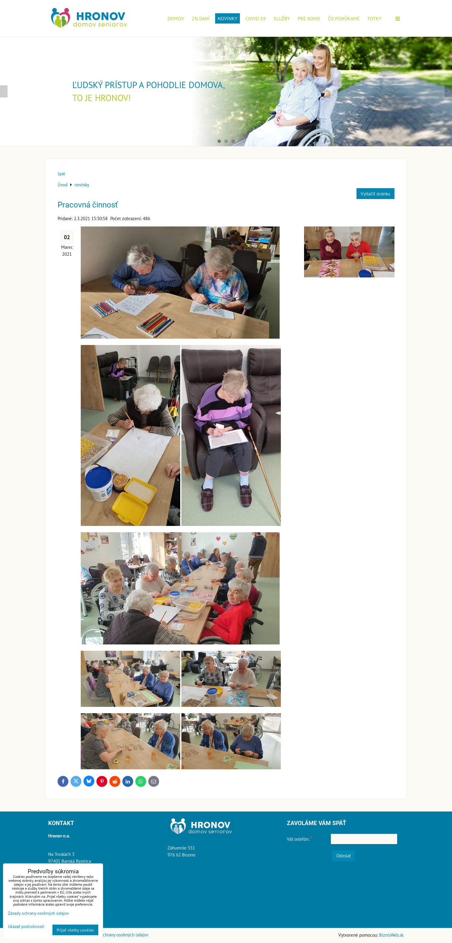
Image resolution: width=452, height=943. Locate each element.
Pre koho (309, 18)
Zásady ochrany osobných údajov (117, 935)
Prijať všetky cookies (75, 930)
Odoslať (343, 856)
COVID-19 (255, 18)
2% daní (201, 18)
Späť (61, 173)
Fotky (374, 18)
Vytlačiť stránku (375, 194)
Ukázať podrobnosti (26, 926)
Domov (176, 18)
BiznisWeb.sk (391, 935)
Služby (282, 18)
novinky (227, 18)
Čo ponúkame (344, 18)
